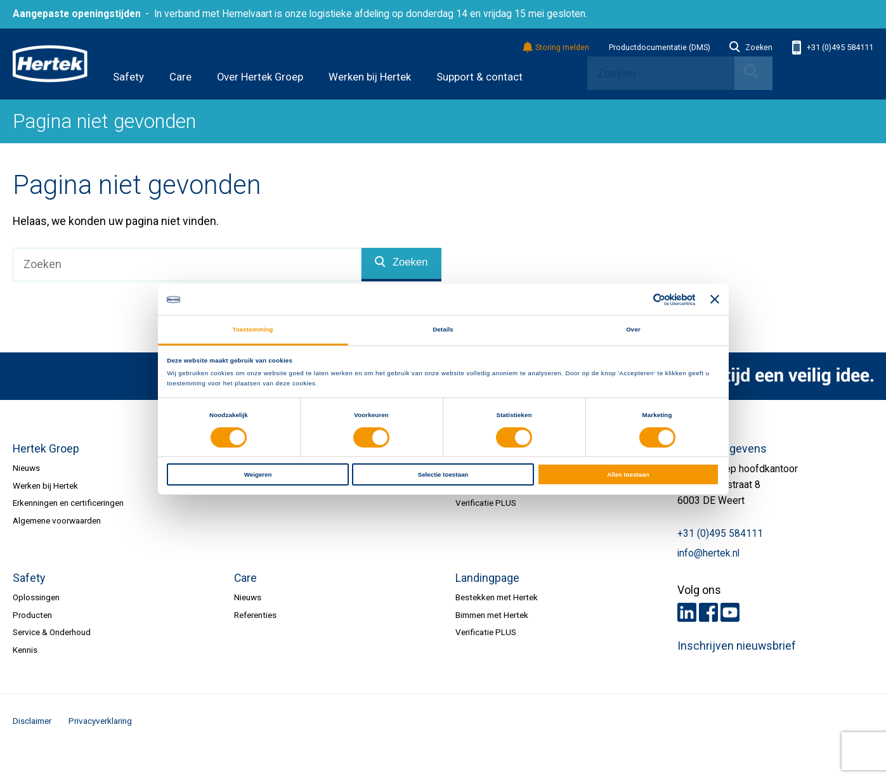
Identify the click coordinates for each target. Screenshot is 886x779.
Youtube (729, 612)
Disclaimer (32, 721)
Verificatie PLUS (485, 503)
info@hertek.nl (708, 553)
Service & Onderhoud (52, 632)
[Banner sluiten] (714, 299)
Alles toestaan (628, 474)
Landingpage (487, 578)
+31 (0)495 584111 (832, 48)
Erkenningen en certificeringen (68, 503)
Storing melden (556, 48)
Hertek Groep (46, 448)
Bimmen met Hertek (491, 615)
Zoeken (751, 47)
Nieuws (26, 468)
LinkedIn (686, 612)
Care (180, 77)
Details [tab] (443, 329)
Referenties (255, 615)
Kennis (25, 650)
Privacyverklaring (100, 721)
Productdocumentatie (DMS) (659, 47)
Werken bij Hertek (370, 77)
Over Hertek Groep (260, 77)
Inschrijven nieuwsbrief (736, 646)
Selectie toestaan (443, 474)
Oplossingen (36, 597)
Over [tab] (633, 329)
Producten (32, 615)
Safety (128, 77)
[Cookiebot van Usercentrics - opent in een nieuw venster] (639, 299)
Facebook (708, 612)
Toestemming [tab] (253, 329)
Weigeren (258, 474)
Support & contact (479, 77)
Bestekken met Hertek (496, 597)
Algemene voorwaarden (57, 520)
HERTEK (50, 64)
